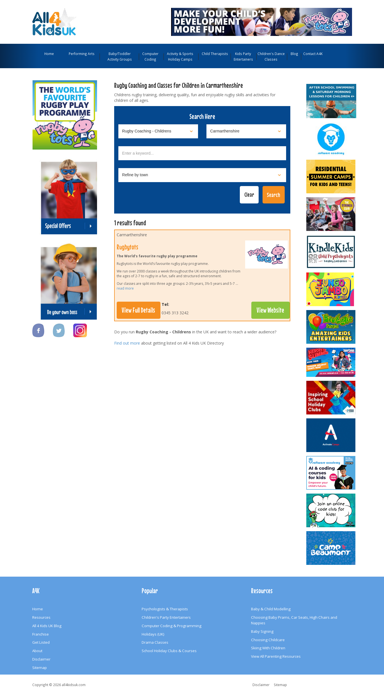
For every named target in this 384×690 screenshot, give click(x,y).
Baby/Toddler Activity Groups (119, 56)
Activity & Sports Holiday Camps (180, 56)
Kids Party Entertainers (243, 56)
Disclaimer (41, 659)
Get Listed (41, 642)
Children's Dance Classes (271, 56)
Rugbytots (127, 247)
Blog (294, 53)
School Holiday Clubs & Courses (169, 650)
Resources (41, 617)
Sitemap (39, 667)
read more (125, 288)
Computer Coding (150, 56)
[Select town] (202, 175)
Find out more (127, 343)
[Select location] (246, 131)
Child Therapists (215, 53)
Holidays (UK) (153, 634)
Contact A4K (313, 53)
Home (49, 53)
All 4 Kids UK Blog (46, 625)
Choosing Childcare (268, 639)
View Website (270, 310)
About (37, 650)
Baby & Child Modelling (271, 608)
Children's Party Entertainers (166, 617)
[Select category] (158, 131)
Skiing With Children (268, 647)
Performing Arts (82, 53)
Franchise (40, 634)
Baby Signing (262, 631)
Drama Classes (155, 642)
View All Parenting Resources (276, 656)
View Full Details (138, 310)
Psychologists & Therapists (165, 608)
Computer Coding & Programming (171, 625)
